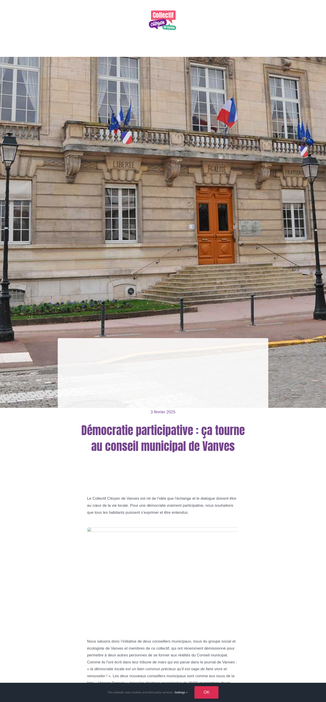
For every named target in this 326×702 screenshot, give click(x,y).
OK (206, 692)
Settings (181, 692)
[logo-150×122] (163, 9)
